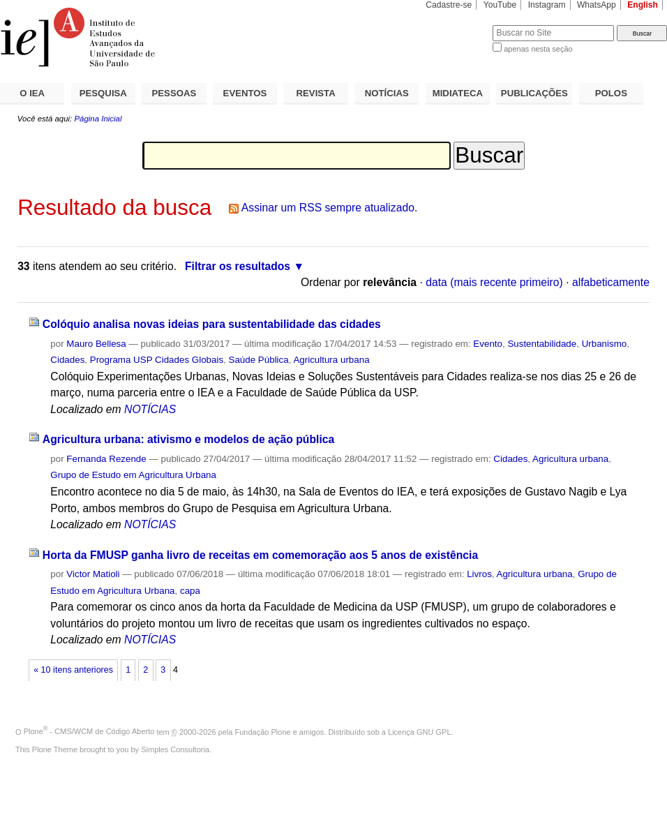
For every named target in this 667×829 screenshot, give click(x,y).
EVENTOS (245, 93)
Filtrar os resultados (237, 266)
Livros (479, 574)
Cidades (67, 359)
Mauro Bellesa (96, 343)
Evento (487, 343)
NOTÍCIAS (387, 93)
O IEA (32, 93)
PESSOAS (174, 93)
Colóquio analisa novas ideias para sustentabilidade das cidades (212, 324)
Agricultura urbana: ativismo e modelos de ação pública (188, 439)
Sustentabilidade (541, 343)
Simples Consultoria (175, 749)
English (642, 5)
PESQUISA (103, 93)
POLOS (611, 93)
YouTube (500, 5)
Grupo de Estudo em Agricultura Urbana (133, 475)
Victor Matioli (92, 574)
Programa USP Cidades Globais (156, 359)
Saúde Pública (259, 359)
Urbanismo (604, 343)
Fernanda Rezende (106, 459)
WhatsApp (596, 5)
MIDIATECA (458, 93)
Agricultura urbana (331, 359)
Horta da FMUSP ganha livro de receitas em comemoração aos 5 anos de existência (260, 555)
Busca (458, 24)
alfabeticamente (611, 282)
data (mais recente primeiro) (494, 282)
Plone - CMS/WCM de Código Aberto (89, 731)
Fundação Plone (263, 731)
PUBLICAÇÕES (534, 93)
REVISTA (316, 93)
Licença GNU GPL (419, 731)
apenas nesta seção (538, 49)
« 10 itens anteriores (73, 670)
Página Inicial (97, 118)
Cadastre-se (449, 5)
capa (190, 590)
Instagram (547, 5)
